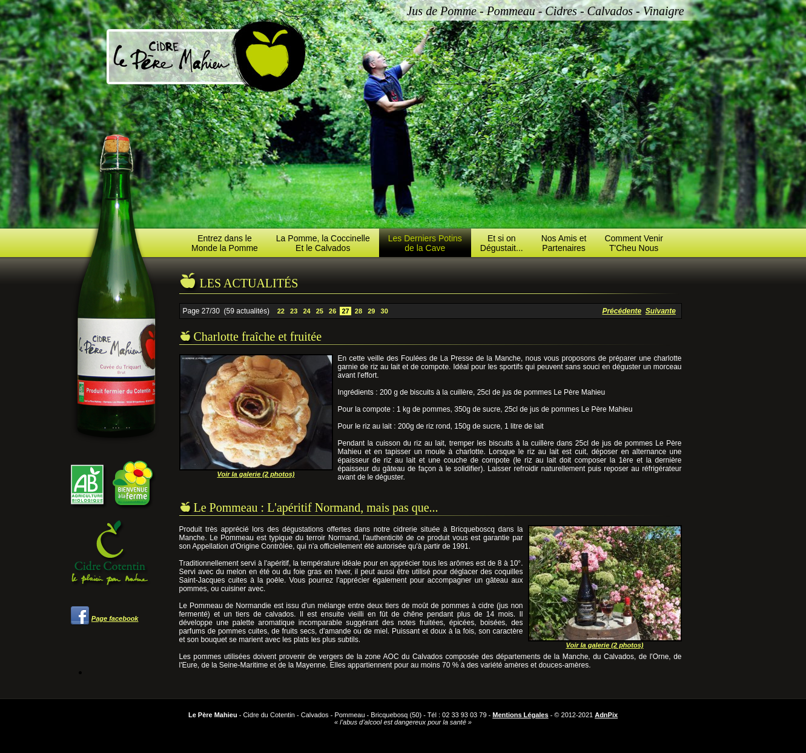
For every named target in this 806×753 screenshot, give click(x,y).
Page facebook (115, 618)
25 (319, 311)
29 (371, 311)
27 (345, 311)
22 (281, 311)
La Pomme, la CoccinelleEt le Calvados (323, 243)
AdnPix (606, 714)
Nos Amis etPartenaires (564, 243)
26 (332, 311)
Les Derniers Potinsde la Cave (425, 243)
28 (358, 311)
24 (306, 311)
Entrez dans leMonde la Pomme (224, 243)
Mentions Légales (520, 714)
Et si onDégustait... (501, 243)
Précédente (621, 311)
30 (383, 311)
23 (293, 311)
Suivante (661, 311)
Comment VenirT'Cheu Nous (633, 243)
